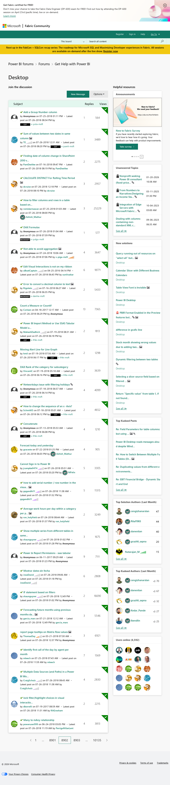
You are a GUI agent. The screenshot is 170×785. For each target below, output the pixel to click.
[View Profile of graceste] (27, 449)
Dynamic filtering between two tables (137, 359)
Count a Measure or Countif (35, 305)
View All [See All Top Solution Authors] (121, 559)
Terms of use (146, 762)
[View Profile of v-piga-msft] (62, 257)
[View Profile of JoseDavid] (28, 574)
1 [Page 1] (36, 740)
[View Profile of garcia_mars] (29, 618)
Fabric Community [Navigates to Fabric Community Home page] (37, 26)
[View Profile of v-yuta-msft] (37, 124)
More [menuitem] (126, 25)
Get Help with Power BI (72, 63)
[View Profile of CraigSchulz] (29, 680)
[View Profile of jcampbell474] (30, 468)
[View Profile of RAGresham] (57, 710)
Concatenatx (30, 423)
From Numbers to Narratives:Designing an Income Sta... (129, 193)
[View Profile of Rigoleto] (27, 288)
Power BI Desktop (126, 300)
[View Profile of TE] (24, 142)
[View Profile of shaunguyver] (29, 539)
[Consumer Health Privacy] (43, 774)
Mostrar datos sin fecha (36, 570)
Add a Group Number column (40, 112)
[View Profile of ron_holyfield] (30, 517)
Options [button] (98, 94)
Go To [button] (154, 34)
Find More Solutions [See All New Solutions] (121, 408)
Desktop (120, 262)
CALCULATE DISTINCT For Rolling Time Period (49, 178)
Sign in (132, 34)
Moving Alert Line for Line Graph (38, 349)
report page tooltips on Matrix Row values (44, 632)
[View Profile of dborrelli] (27, 706)
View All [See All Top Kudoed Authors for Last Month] (121, 628)
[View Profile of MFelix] (71, 472)
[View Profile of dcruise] (27, 186)
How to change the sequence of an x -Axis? (47, 406)
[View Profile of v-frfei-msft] (36, 339)
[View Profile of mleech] (27, 658)
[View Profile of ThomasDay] (29, 636)
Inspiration (72, 25)
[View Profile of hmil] (25, 353)
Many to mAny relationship (38, 720)
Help (143, 34)
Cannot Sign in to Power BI (35, 464)
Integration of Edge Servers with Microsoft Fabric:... (128, 208)
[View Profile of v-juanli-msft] (67, 146)
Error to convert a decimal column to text (47, 284)
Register (120, 34)
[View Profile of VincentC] (28, 371)
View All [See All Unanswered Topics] (121, 231)
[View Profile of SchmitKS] (28, 410)
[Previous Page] (29, 740)
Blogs (115, 25)
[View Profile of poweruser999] (30, 724)
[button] (78, 94)
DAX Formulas (31, 227)
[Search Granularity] (72, 41)
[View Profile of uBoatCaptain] (30, 270)
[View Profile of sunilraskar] (68, 274)
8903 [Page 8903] (77, 740)
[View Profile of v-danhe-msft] (38, 296)
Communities (100, 25)
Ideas (85, 25)
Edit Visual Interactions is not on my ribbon (47, 266)
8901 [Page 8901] (52, 740)
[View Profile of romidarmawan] (31, 208)
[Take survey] (127, 147)
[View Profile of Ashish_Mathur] (33, 216)
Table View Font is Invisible (131, 287)
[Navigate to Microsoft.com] (12, 26)
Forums (57, 25)
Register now (110, 51)
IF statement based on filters (39, 592)
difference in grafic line (129, 329)
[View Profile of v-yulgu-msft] (37, 239)
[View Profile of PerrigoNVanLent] (64, 728)
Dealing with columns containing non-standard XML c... (128, 222)
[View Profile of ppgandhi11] (29, 491)
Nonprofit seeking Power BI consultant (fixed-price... (129, 179)
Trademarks (162, 762)
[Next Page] (106, 740)
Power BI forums (21, 63)
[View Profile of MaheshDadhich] (31, 331)
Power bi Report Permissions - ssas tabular (47, 553)
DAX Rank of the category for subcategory (44, 367)
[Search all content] (126, 41)
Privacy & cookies (127, 762)
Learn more (9, 16)
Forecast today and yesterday (36, 445)
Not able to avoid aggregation (40, 248)
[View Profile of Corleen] (27, 309)
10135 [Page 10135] (97, 740)
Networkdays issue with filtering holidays (46, 384)
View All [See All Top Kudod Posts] (121, 490)
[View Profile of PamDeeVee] (29, 164)
